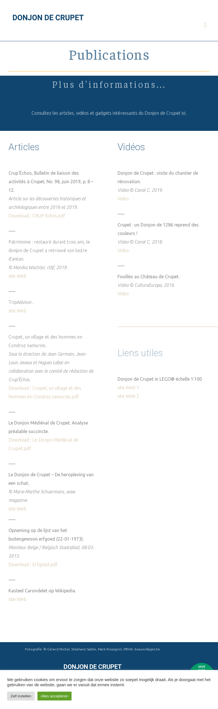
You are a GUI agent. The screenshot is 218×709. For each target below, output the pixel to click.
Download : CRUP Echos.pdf (37, 215)
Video (123, 198)
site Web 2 (128, 396)
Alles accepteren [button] (54, 696)
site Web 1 (128, 387)
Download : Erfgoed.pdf (33, 564)
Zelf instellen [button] (21, 696)
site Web (17, 276)
